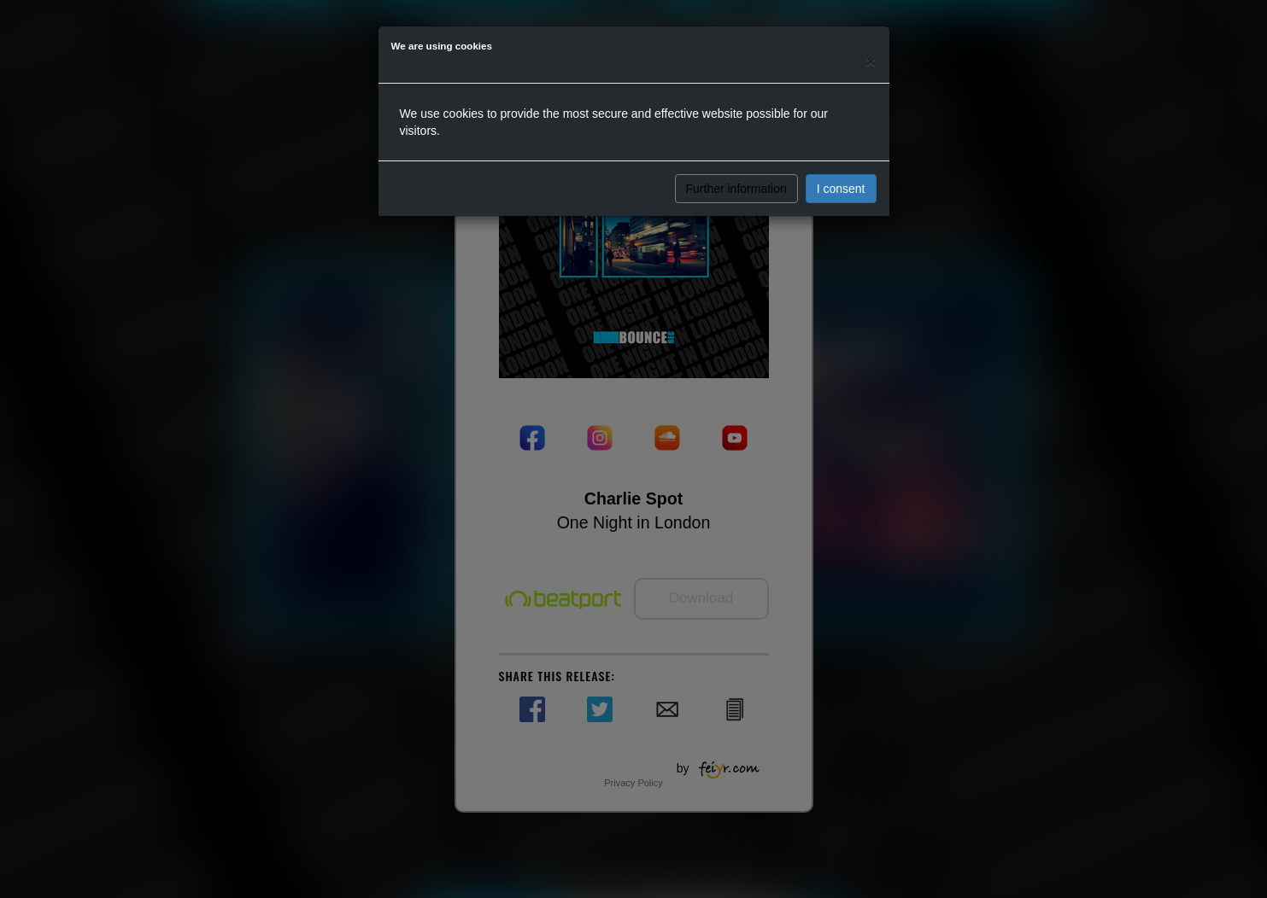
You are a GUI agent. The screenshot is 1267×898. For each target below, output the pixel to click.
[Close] (870, 61)
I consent (841, 188)
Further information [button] (736, 188)
